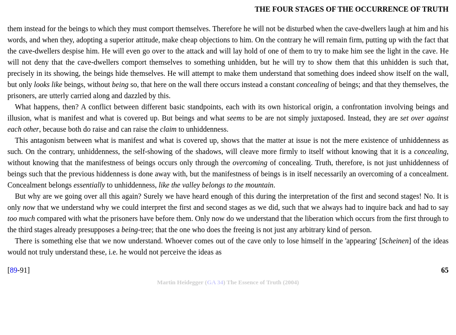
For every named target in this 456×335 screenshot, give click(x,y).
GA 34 (215, 282)
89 (13, 270)
